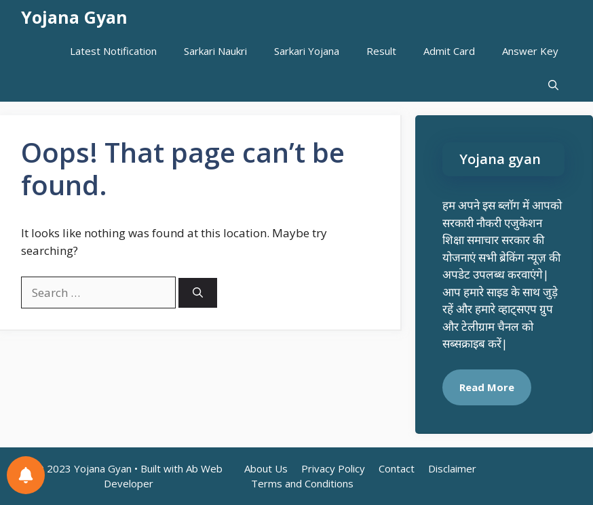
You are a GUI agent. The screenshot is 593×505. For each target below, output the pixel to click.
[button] (553, 85)
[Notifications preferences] (26, 475)
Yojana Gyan (74, 16)
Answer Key (530, 51)
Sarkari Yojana (306, 51)
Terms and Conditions (302, 483)
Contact (397, 468)
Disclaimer (452, 468)
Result (381, 51)
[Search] (197, 293)
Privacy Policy (333, 468)
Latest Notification (113, 51)
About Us (266, 468)
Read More (486, 387)
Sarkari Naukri (215, 51)
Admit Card (449, 51)
